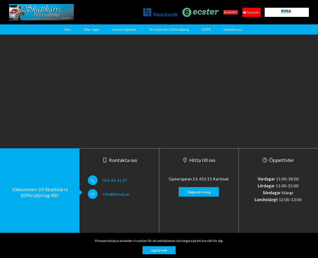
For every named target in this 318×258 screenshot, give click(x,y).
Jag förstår (159, 250)
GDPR (206, 29)
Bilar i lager (92, 29)
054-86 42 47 (107, 180)
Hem (67, 29)
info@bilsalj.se (108, 194)
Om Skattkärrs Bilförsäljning (169, 29)
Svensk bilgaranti (124, 29)
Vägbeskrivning (199, 192)
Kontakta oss (232, 29)
